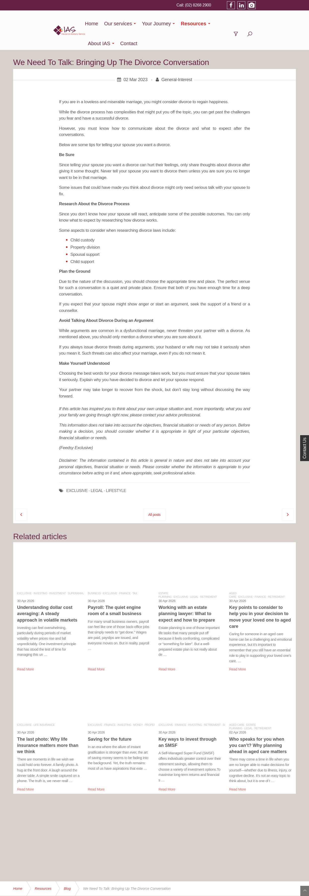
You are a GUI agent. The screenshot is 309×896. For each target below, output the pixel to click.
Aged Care (236, 704)
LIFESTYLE (116, 471)
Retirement (208, 576)
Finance (124, 573)
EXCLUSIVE (77, 471)
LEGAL (97, 471)
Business (94, 573)
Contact (259, 23)
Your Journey (159, 23)
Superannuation (80, 573)
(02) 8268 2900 (236, 4)
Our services (120, 23)
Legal (194, 576)
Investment (57, 573)
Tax (134, 573)
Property (152, 704)
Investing (40, 573)
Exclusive (24, 573)
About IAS (230, 23)
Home (94, 23)
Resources (196, 23)
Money (138, 704)
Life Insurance (44, 704)
